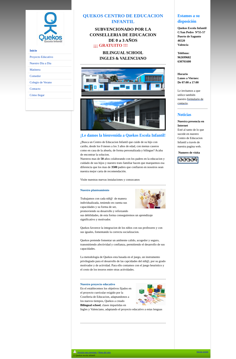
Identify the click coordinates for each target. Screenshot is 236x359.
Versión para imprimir (85, 352)
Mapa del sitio (104, 352)
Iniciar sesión (202, 351)
